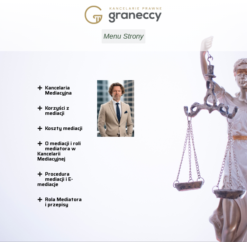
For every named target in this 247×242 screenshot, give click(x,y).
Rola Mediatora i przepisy (63, 202)
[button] (123, 36)
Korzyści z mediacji (57, 110)
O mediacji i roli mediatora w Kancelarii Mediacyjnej (59, 151)
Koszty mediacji (63, 128)
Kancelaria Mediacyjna (58, 90)
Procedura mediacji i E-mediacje (55, 179)
